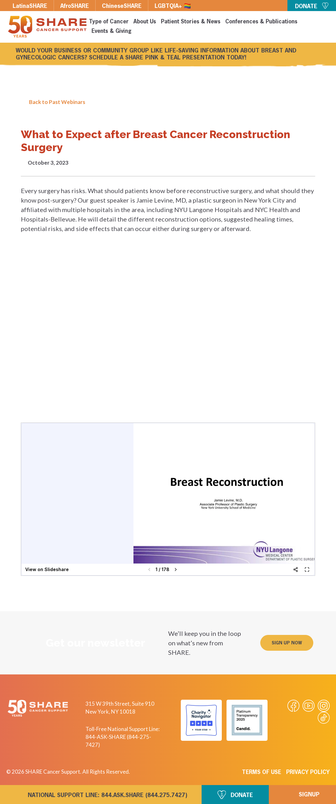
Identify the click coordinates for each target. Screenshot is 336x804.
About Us (144, 22)
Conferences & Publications (261, 22)
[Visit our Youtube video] (309, 706)
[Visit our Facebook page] (293, 706)
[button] (286, 643)
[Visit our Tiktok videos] (324, 718)
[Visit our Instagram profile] (324, 706)
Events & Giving (111, 31)
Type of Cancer (109, 22)
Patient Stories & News (191, 22)
